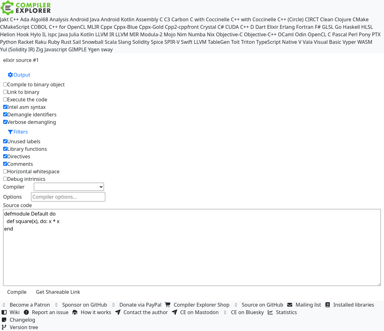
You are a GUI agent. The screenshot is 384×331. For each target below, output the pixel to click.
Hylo (35, 34)
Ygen (94, 49)
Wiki (11, 312)
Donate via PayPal (137, 304)
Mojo (170, 34)
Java (63, 34)
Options (12, 196)
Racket (26, 41)
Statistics (283, 312)
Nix (211, 34)
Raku (40, 41)
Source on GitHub (259, 304)
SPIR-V (172, 41)
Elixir (272, 26)
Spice (157, 41)
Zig (39, 49)
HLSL (367, 26)
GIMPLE (77, 49)
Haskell (351, 26)
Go (338, 26)
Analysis (59, 19)
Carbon (180, 19)
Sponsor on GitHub (81, 304)
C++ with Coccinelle (253, 19)
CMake (361, 19)
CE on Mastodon (195, 312)
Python (8, 41)
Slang (124, 41)
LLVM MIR (127, 34)
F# (318, 26)
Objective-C (229, 34)
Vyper (349, 41)
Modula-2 (151, 34)
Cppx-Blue (126, 26)
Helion (7, 34)
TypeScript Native (276, 41)
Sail (77, 41)
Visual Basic (327, 41)
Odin (300, 34)
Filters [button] (17, 131)
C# (221, 26)
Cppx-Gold (151, 26)
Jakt (4, 19)
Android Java (85, 19)
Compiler (13, 186)
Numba (196, 34)
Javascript (55, 49)
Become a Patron (26, 304)
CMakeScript (14, 26)
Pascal (339, 34)
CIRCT (312, 19)
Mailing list (305, 304)
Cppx (106, 26)
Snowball (92, 41)
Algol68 (39, 19)
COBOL (39, 26)
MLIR (93, 26)
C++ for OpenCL (67, 26)
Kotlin (87, 34)
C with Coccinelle (209, 19)
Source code (17, 205)
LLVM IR (104, 34)
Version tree (20, 327)
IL (44, 34)
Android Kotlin (118, 19)
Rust (66, 41)
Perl (352, 34)
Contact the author (142, 312)
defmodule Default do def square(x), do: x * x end (192, 247)
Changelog (19, 319)
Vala (308, 41)
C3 (167, 19)
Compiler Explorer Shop (198, 304)
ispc (52, 34)
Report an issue (46, 312)
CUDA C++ (237, 26)
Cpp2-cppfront (182, 26)
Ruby (54, 41)
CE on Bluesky (243, 312)
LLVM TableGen (212, 41)
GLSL (328, 26)
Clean (326, 19)
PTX (376, 34)
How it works (92, 312)
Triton (248, 41)
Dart (260, 26)
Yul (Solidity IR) (17, 49)
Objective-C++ (260, 34)
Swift (187, 41)
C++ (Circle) (291, 19)
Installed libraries (350, 304)
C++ (14, 19)
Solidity (141, 41)
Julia (74, 34)
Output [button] (18, 74)
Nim (182, 34)
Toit (235, 41)
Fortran (305, 26)
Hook (23, 34)
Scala (111, 41)
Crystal (208, 26)
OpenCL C (319, 34)
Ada (24, 19)
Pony (365, 34)
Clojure (343, 19)
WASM (364, 41)
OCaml (286, 34)
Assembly (147, 19)
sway (106, 49)
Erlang (287, 26)
